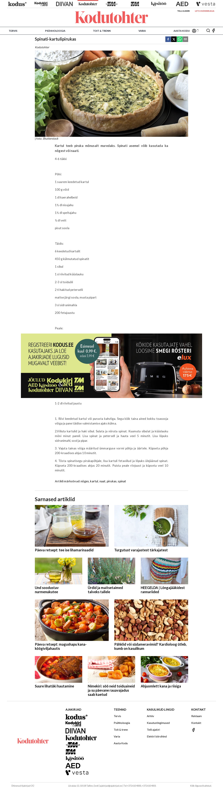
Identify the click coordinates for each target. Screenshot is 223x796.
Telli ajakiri (183, 11)
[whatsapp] (179, 39)
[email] (185, 39)
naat (102, 481)
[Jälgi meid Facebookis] (213, 30)
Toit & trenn (102, 30)
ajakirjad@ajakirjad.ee (111, 785)
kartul (94, 481)
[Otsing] (208, 30)
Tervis (13, 30)
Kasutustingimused (158, 722)
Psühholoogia (55, 30)
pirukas (112, 481)
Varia (142, 30)
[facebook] (168, 39)
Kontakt (196, 722)
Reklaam (196, 716)
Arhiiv (150, 716)
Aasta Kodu (182, 30)
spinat (122, 481)
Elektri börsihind (157, 736)
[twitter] (174, 39)
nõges (85, 481)
